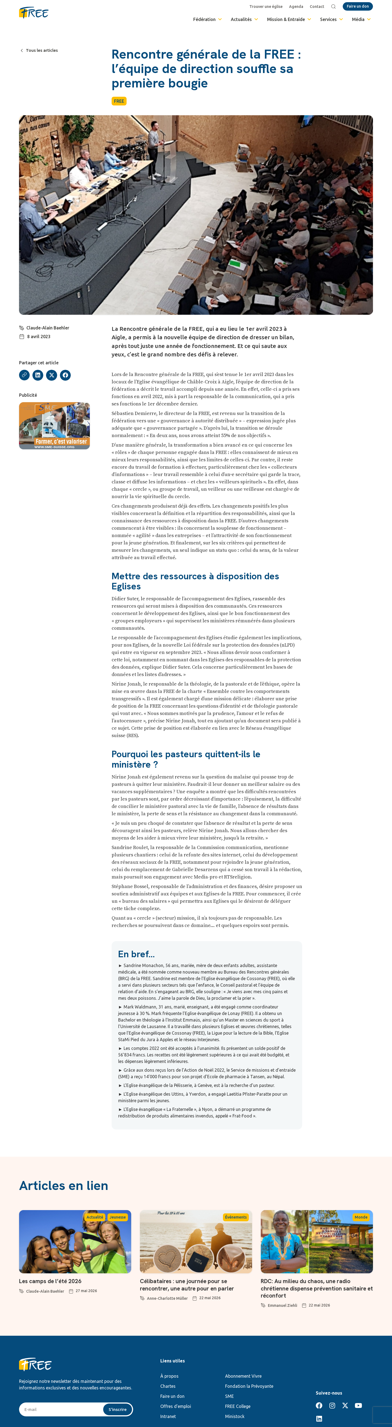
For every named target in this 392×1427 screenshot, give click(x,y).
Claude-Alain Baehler (48, 327)
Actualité (95, 1217)
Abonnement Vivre (243, 1376)
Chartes (168, 1386)
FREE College (237, 1406)
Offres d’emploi (175, 1406)
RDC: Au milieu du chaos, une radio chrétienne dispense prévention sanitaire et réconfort (316, 1288)
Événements (236, 1217)
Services (332, 19)
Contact (317, 6)
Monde (361, 1217)
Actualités (245, 19)
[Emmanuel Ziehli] (263, 1304)
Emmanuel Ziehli (282, 1305)
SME (229, 1396)
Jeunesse (118, 1217)
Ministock (234, 1416)
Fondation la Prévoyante (249, 1386)
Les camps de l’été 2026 (52, 1281)
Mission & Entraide (289, 19)
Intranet (168, 1416)
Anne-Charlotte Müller (167, 1298)
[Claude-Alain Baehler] (21, 327)
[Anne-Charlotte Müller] (142, 1297)
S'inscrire (117, 1409)
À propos (169, 1376)
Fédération (208, 19)
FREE (119, 101)
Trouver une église (266, 6)
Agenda (297, 6)
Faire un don (172, 1396)
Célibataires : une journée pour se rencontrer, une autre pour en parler (189, 1284)
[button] (38, 375)
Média (362, 19)
